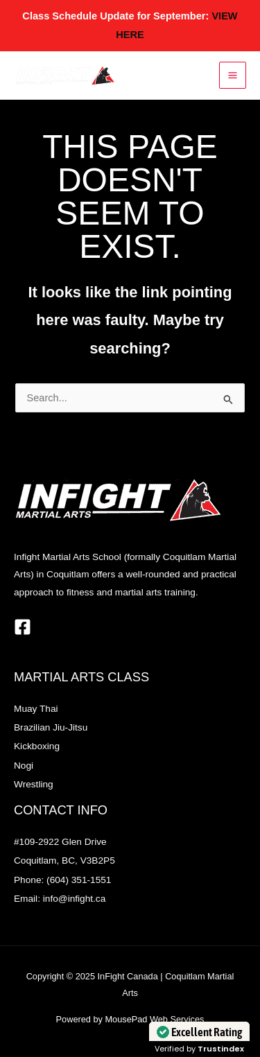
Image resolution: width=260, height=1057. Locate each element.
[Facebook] (22, 627)
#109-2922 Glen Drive (60, 842)
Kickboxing (37, 746)
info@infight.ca (74, 898)
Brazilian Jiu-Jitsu (50, 727)
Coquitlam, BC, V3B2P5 (64, 860)
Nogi (23, 765)
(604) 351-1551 (78, 880)
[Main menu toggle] (232, 75)
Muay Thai (36, 709)
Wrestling (33, 784)
